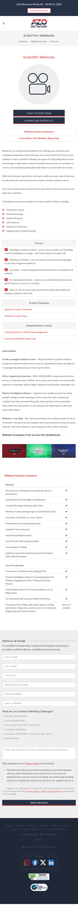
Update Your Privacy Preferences (38, 853)
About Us (31, 832)
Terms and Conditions (52, 798)
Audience (44, 832)
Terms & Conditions (31, 836)
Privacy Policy (32, 770)
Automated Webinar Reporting (20, 338)
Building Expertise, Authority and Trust (27, 741)
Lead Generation (13, 728)
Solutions (23, 41)
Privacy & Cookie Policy (54, 836)
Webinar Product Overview (18, 309)
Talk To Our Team (39, 113)
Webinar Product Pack (16, 316)
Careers (15, 836)
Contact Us (65, 832)
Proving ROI (10, 745)
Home (9, 832)
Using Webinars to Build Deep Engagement (26, 332)
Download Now (39, 10)
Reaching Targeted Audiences (21, 732)
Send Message (39, 809)
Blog (54, 832)
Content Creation (14, 737)
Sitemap (38, 846)
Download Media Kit (39, 120)
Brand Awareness (14, 723)
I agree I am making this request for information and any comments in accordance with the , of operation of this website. (38, 798)
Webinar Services (39, 41)
